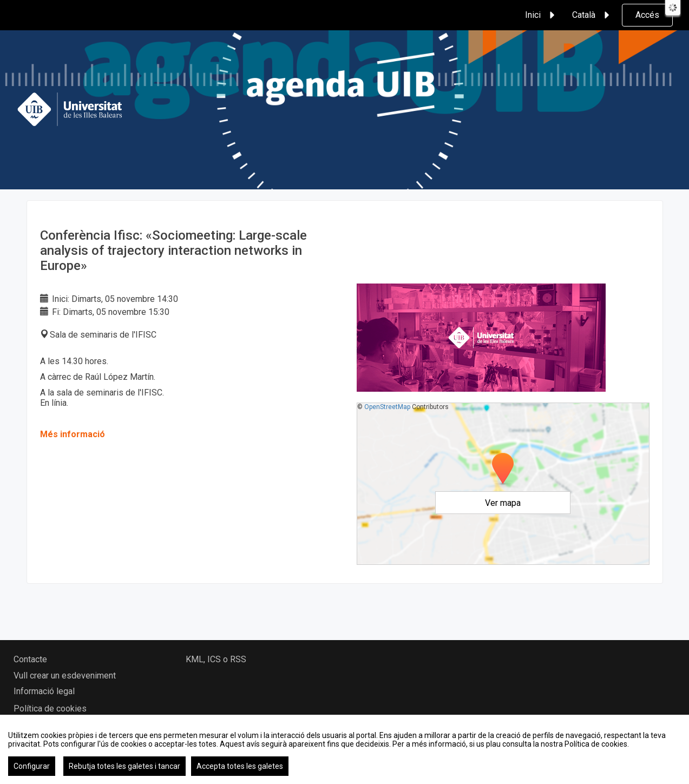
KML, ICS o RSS (216, 659)
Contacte (30, 659)
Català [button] (592, 15)
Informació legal (44, 691)
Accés (647, 15)
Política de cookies (50, 708)
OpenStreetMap (387, 407)
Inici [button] (541, 15)
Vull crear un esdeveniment (65, 675)
